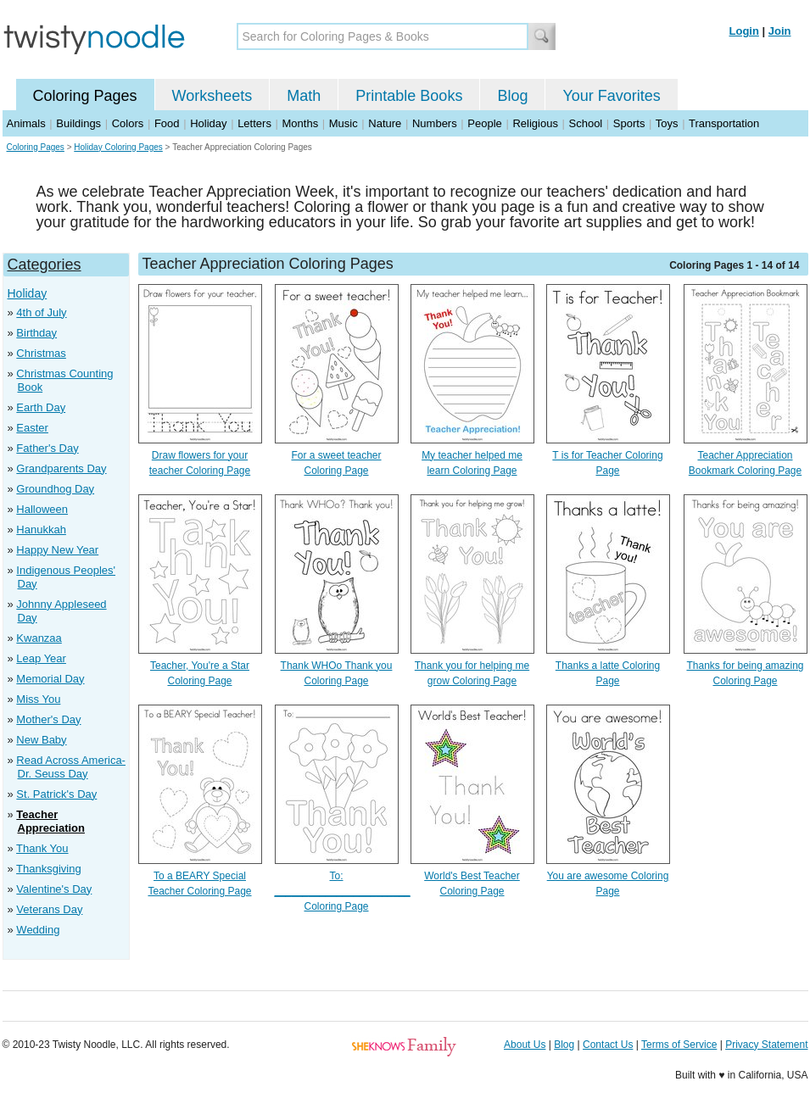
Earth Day (40, 407)
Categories (44, 264)
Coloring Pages (85, 95)
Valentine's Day (54, 889)
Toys (667, 123)
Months (300, 123)
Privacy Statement (766, 1045)
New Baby (41, 739)
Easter (32, 427)
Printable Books (408, 95)
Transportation (724, 123)
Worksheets (212, 95)
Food (167, 123)
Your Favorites (611, 95)
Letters (254, 123)
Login (744, 31)
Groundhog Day (55, 488)
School (586, 123)
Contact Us (608, 1045)
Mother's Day (48, 719)
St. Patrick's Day (56, 794)
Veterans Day (49, 909)
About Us (524, 1045)
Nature (384, 123)
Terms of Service (679, 1045)
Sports (629, 123)
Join (779, 31)
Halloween (42, 509)
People (484, 123)
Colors (128, 123)
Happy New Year (57, 549)
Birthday (36, 332)
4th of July (41, 312)
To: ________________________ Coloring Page (343, 891)
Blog (512, 95)
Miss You (38, 699)
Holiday (208, 123)
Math (304, 95)
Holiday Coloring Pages (118, 147)
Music (343, 123)
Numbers (434, 123)
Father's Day (47, 448)
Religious (534, 123)
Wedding (37, 929)
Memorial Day (50, 678)
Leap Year (41, 658)
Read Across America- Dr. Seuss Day (71, 767)
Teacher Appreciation (50, 821)
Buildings (78, 123)
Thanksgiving (48, 868)
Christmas (41, 353)
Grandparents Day (61, 468)
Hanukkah (41, 529)
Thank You (42, 848)
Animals (26, 123)
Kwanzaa (38, 638)
